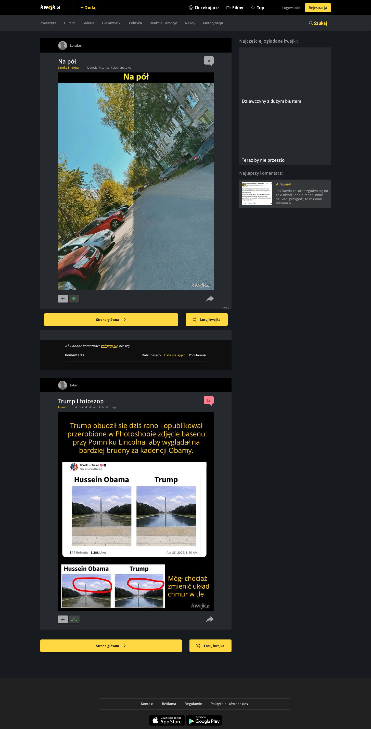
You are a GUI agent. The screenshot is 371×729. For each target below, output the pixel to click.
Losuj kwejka (207, 320)
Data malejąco (174, 355)
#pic (102, 407)
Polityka (135, 23)
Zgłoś (225, 307)
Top (260, 7)
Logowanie (291, 8)
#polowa (126, 67)
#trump (111, 407)
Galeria (88, 23)
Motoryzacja (213, 23)
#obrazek (81, 407)
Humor (69, 23)
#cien (114, 67)
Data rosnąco (151, 355)
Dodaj (90, 7)
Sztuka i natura (68, 67)
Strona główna (111, 320)
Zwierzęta (48, 23)
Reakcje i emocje (163, 23)
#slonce (104, 67)
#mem (93, 407)
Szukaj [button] (320, 23)
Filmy (237, 7)
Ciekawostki (111, 23)
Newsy (190, 23)
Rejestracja (318, 8)
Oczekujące (207, 7)
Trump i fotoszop (81, 401)
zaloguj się (109, 346)
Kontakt (147, 704)
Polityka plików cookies (229, 704)
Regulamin (193, 704)
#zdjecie (91, 67)
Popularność (198, 355)
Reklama (169, 704)
